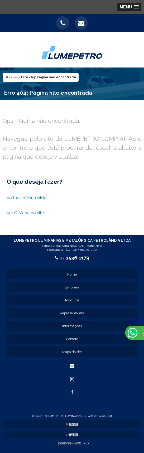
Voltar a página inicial (27, 197)
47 (72, 258)
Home (72, 274)
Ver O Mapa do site (25, 212)
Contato (72, 339)
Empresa (72, 287)
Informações (72, 326)
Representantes (72, 313)
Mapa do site (72, 352)
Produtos (72, 300)
